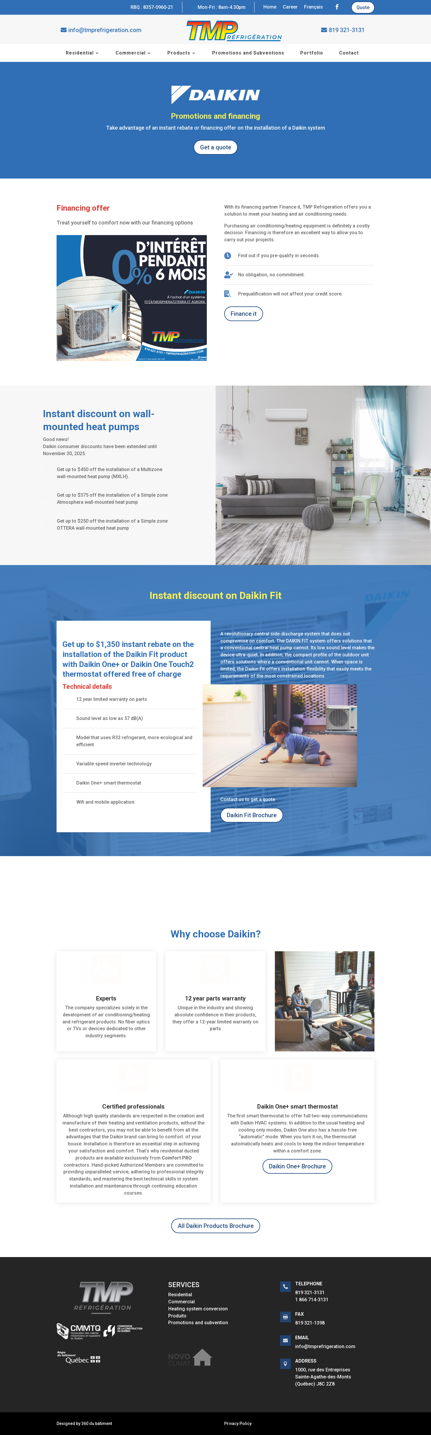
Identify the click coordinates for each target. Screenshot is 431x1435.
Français (313, 7)
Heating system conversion (198, 1309)
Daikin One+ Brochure (297, 1166)
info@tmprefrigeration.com (104, 30)
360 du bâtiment (96, 1423)
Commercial (130, 53)
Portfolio (311, 53)
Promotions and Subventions (248, 53)
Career (290, 7)
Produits (177, 1316)
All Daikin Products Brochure (216, 1225)
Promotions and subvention (198, 1322)
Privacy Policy (238, 1423)
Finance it (244, 313)
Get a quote (215, 147)
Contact (349, 53)
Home (269, 7)
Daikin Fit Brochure (252, 815)
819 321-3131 (347, 30)
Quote (362, 7)
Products (178, 53)
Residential (80, 53)
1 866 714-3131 (311, 1299)
